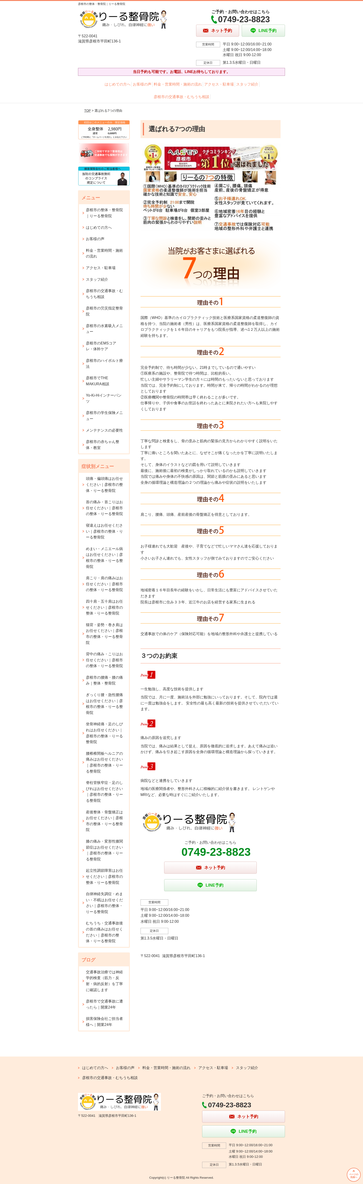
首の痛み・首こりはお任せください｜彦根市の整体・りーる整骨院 (104, 508)
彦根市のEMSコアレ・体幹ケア (101, 346)
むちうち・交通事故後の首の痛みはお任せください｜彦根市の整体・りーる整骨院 (104, 932)
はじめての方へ (118, 84)
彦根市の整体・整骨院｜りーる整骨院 (104, 213)
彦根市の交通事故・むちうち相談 (181, 97)
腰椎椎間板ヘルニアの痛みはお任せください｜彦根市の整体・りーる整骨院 (104, 762)
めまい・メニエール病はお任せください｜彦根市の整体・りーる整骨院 (104, 558)
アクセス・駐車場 (219, 84)
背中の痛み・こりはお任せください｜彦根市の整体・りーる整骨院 (104, 660)
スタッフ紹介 (247, 84)
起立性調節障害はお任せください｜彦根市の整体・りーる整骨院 (104, 876)
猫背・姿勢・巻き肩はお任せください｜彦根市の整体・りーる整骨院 (104, 634)
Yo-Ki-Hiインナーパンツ (104, 398)
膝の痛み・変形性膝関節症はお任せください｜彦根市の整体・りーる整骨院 (104, 850)
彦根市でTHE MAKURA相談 (97, 381)
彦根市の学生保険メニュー (104, 416)
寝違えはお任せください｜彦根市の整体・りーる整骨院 (104, 531)
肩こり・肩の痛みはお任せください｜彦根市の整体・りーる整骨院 (104, 584)
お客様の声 (142, 84)
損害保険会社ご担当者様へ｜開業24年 (104, 1022)
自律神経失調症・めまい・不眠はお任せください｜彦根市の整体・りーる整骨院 (104, 903)
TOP (87, 110)
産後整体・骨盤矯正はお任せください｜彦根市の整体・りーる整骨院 (104, 821)
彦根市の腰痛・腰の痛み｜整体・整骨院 (104, 680)
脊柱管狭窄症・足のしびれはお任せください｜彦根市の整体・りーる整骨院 (104, 791)
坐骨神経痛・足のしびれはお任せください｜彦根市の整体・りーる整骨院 (104, 733)
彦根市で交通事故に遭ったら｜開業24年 (104, 1004)
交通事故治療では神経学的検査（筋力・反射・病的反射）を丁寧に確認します (104, 981)
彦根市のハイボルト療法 (104, 364)
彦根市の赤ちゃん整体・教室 (102, 445)
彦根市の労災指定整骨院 (104, 311)
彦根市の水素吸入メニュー (104, 329)
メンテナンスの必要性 (104, 430)
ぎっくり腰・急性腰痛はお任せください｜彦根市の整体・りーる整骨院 (104, 704)
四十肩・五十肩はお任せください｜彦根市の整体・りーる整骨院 (104, 607)
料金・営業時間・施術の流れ (178, 84)
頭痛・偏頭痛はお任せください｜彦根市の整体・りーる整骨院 (104, 484)
